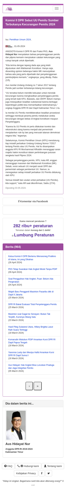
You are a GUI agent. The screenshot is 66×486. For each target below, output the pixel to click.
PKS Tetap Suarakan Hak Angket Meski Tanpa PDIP (32, 269)
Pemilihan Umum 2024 (20, 39)
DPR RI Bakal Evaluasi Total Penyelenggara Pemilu (32, 304)
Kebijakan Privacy (26, 473)
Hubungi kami (28, 466)
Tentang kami (53, 466)
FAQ (8, 466)
